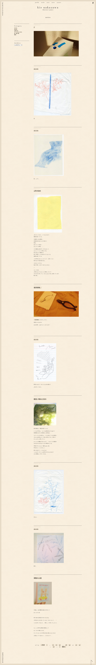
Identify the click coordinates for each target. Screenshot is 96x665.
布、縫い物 (16, 33)
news (48, 2)
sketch (36, 69)
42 (79, 645)
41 (76, 645)
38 (66, 645)
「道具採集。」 (37, 319)
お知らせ (16, 30)
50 (53, 646)
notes (53, 2)
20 (56, 645)
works (42, 2)
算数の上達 (38, 578)
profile (37, 2)
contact (59, 2)
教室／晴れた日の (40, 399)
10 (53, 645)
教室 (15, 34)
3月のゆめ (37, 191)
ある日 (15, 29)
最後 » (64, 646)
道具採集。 (38, 287)
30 (60, 645)
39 (69, 645)
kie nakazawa (48, 7)
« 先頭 (43, 645)
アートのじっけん (18, 32)
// (34, 27)
